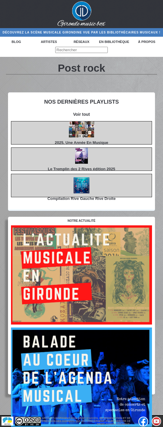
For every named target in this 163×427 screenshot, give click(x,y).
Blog (16, 42)
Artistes (49, 42)
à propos (146, 42)
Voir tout (81, 114)
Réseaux (81, 42)
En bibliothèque (114, 42)
